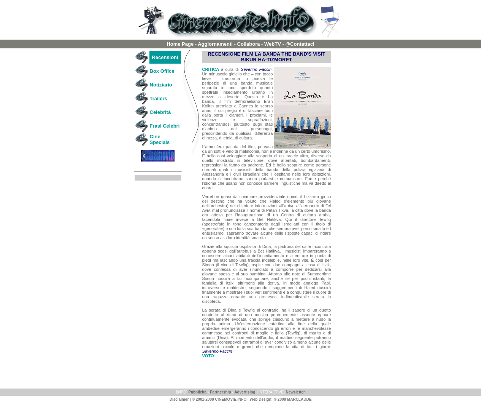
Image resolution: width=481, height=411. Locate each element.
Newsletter (295, 392)
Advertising (244, 392)
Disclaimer (179, 399)
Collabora (248, 44)
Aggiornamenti (215, 44)
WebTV (272, 44)
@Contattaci (299, 44)
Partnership (220, 392)
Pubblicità (197, 392)
